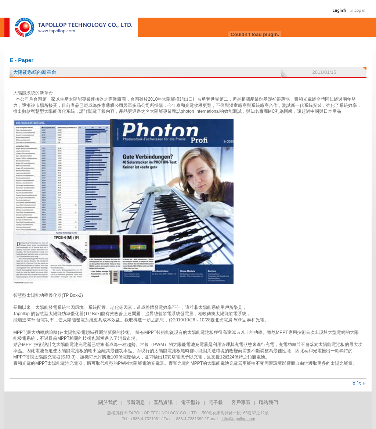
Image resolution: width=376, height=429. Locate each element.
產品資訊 (163, 402)
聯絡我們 (268, 402)
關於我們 (108, 402)
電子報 (216, 402)
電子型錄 (190, 402)
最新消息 (135, 402)
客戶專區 (240, 402)
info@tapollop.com (238, 419)
